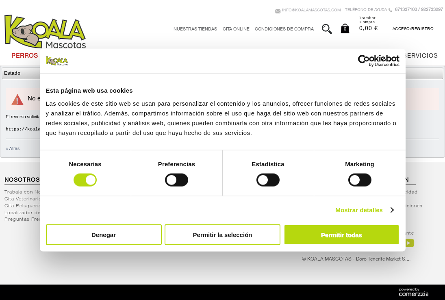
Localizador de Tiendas (32, 213)
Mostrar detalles (359, 210)
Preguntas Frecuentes (31, 219)
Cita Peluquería (22, 206)
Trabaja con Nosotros (31, 192)
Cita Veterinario (23, 199)
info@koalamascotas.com (311, 11)
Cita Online (236, 29)
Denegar (103, 234)
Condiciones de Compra (284, 29)
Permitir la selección (222, 234)
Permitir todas (341, 234)
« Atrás (13, 148)
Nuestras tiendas (195, 29)
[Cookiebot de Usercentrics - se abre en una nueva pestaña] (363, 61)
